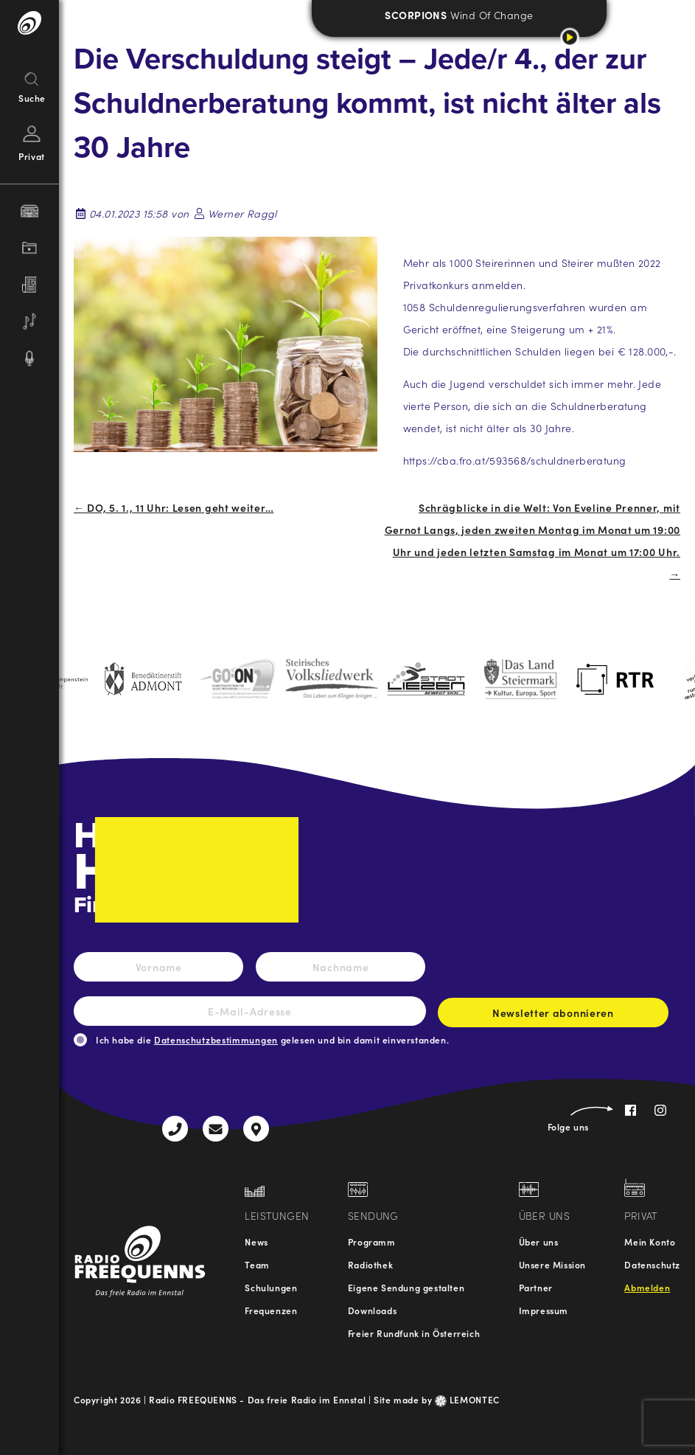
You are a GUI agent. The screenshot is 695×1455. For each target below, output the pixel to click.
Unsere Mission (552, 1264)
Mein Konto (649, 1241)
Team (257, 1264)
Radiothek (370, 1264)
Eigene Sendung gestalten (406, 1287)
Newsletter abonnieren (553, 1016)
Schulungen (271, 1287)
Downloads (372, 1310)
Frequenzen (271, 1310)
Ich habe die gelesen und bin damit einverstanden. (272, 1039)
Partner (536, 1287)
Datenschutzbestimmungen (216, 1039)
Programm (372, 1241)
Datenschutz (652, 1264)
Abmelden (647, 1287)
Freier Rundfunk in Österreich (414, 1333)
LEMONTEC (467, 1399)
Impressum (543, 1310)
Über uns (539, 1241)
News (256, 1241)
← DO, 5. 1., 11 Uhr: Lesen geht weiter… (173, 507)
